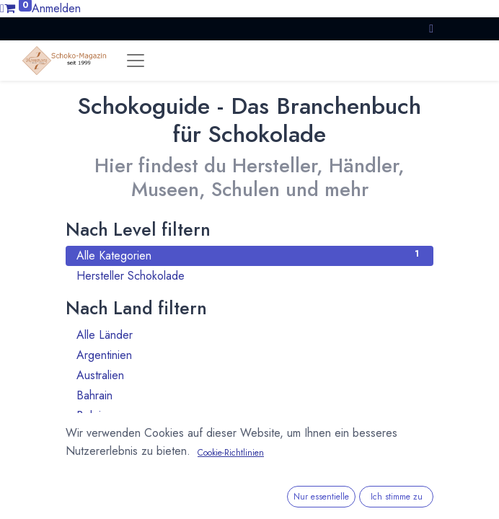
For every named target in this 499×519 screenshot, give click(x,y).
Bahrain (249, 395)
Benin (249, 435)
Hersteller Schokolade (249, 275)
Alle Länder (249, 335)
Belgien (249, 415)
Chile (249, 496)
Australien (249, 375)
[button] (431, 28)
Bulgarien (249, 476)
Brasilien (249, 456)
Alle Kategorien (249, 255)
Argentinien (249, 355)
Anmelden (56, 8)
